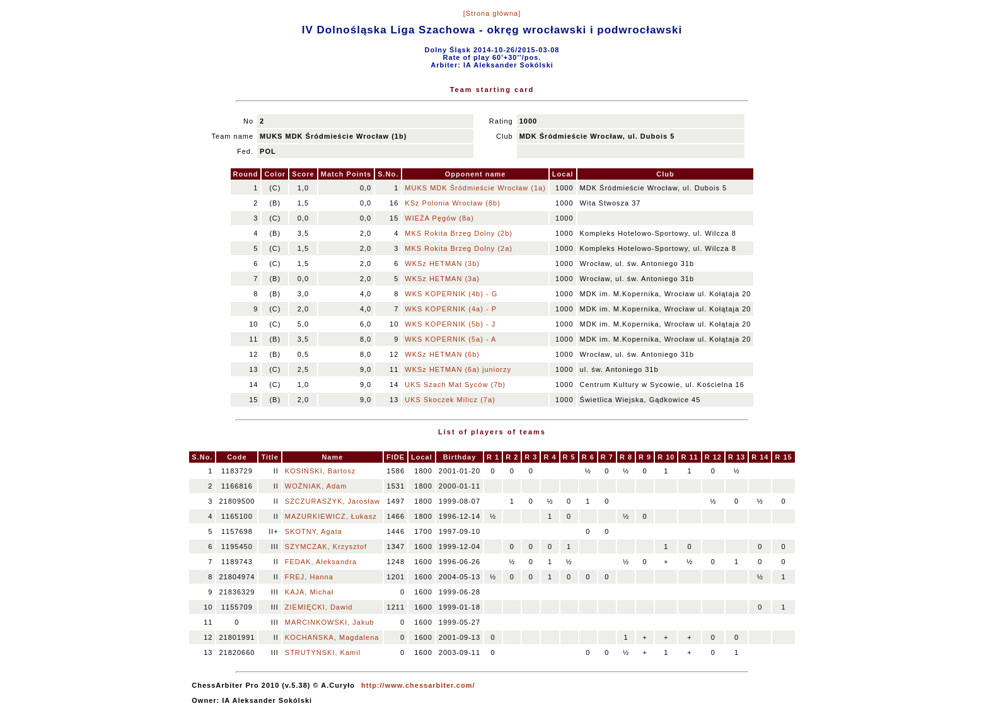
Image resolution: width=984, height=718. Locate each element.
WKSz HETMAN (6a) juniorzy (458, 369)
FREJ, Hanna (309, 577)
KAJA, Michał (309, 592)
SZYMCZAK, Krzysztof (326, 546)
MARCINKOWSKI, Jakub (329, 622)
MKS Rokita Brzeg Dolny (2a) (458, 248)
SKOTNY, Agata (313, 531)
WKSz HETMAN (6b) (442, 354)
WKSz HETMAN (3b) (442, 263)
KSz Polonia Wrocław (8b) (453, 203)
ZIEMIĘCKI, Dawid (319, 607)
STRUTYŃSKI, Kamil (323, 652)
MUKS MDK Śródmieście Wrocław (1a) (475, 188)
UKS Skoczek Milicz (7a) (450, 399)
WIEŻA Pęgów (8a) (439, 218)
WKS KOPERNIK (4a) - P (451, 309)
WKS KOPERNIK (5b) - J (450, 324)
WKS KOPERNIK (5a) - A (450, 339)
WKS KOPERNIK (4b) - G (451, 294)
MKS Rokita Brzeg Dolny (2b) (458, 233)
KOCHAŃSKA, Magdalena (332, 637)
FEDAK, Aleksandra (321, 561)
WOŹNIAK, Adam (316, 486)
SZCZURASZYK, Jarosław (332, 501)
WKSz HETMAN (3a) (442, 278)
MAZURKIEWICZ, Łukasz (331, 516)
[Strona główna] (492, 13)
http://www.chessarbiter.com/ (418, 685)
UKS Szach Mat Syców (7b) (455, 384)
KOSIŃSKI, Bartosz (320, 471)
